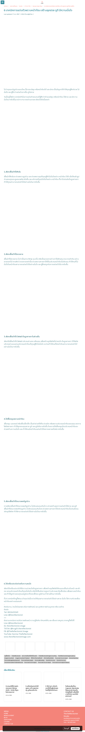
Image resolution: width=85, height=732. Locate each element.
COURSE (7, 721)
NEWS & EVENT (9, 715)
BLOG (6, 717)
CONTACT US (8, 723)
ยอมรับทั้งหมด (75, 728)
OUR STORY (8, 719)
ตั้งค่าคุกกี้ (66, 728)
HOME (6, 713)
